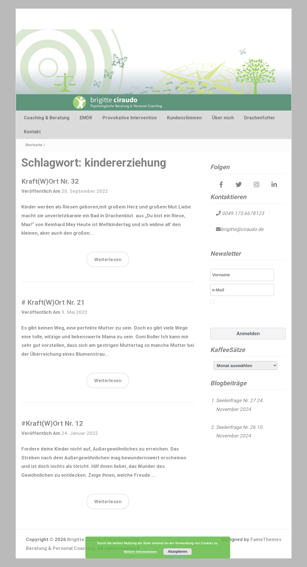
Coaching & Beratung (46, 117)
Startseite (33, 145)
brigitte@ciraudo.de (242, 229)
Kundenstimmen (184, 117)
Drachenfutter (259, 117)
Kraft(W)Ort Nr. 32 (50, 181)
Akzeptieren (177, 552)
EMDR (86, 117)
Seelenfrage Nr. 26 (236, 427)
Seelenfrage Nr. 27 (236, 400)
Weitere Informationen (140, 551)
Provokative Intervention (129, 117)
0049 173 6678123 (242, 213)
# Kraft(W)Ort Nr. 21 (53, 302)
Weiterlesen (107, 259)
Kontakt (32, 131)
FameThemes (265, 539)
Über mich (223, 117)
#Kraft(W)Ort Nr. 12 (52, 423)
